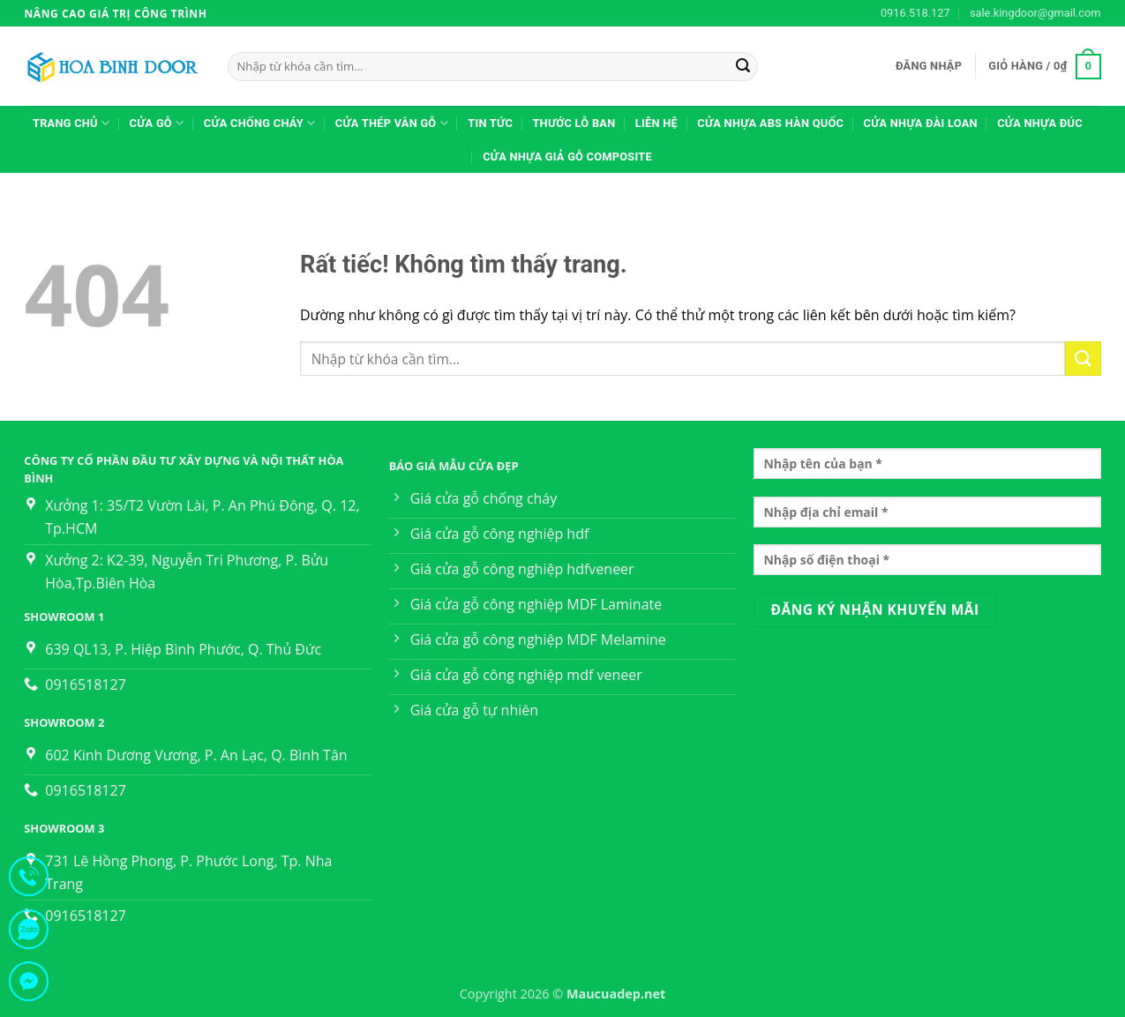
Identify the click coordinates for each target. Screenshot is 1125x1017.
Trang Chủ (71, 123)
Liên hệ (656, 123)
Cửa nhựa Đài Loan (921, 123)
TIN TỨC (490, 123)
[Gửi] (743, 67)
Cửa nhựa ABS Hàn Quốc (770, 123)
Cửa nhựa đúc (1040, 123)
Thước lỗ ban (573, 123)
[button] (929, 66)
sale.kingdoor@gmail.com (1035, 12)
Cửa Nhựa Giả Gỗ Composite (567, 156)
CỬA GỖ (157, 123)
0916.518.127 (915, 12)
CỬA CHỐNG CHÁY (260, 123)
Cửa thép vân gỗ (391, 123)
